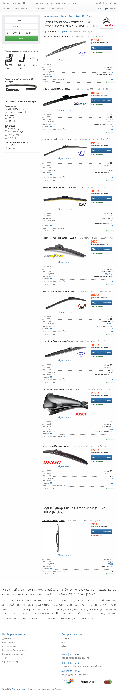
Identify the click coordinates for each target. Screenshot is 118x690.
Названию (75, 31)
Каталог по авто (9, 646)
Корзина (110, 9)
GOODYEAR (109, 274)
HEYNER (110, 324)
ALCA (111, 72)
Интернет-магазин (72, 634)
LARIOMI (110, 122)
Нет (10, 121)
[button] (21, 20)
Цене (65, 31)
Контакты (61, 8)
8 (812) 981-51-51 (71, 662)
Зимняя (12, 137)
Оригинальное (15, 109)
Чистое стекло (39, 3)
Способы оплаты (20, 8)
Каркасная (13, 128)
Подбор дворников (14, 634)
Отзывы (64, 642)
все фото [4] (65, 110)
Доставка (6, 8)
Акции (51, 8)
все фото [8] (65, 262)
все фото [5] (65, 60)
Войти (98, 8)
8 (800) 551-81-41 (71, 654)
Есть (10, 118)
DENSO (110, 478)
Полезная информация (13, 653)
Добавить (101, 48)
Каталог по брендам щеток (15, 650)
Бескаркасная (14, 131)
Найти (21, 38)
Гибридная (13, 134)
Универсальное (15, 112)
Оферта (64, 646)
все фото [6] (65, 158)
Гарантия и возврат (38, 8)
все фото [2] (65, 555)
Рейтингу (87, 31)
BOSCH (110, 429)
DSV (112, 221)
